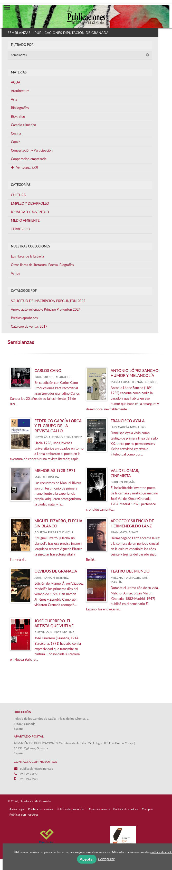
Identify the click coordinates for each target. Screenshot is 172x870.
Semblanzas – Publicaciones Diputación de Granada (58, 33)
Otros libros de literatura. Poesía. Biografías (42, 265)
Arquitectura (20, 91)
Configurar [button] (106, 859)
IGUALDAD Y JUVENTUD (30, 212)
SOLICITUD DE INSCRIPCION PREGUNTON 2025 (48, 301)
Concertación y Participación (32, 150)
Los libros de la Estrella (27, 256)
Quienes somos (99, 809)
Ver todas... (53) (24, 167)
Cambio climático (23, 125)
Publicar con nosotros (24, 814)
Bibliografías (20, 108)
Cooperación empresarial (29, 159)
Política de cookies (40, 809)
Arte (14, 99)
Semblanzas (80, 55)
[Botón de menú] (9, 7)
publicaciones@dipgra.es (36, 768)
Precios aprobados (24, 318)
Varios (15, 273)
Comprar (148, 809)
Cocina (16, 133)
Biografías (18, 116)
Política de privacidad (71, 809)
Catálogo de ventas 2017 (29, 326)
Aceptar (87, 859)
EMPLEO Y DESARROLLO (30, 203)
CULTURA (18, 195)
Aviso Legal (17, 809)
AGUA (15, 82)
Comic (15, 142)
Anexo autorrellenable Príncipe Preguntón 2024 (46, 309)
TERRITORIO (20, 229)
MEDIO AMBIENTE (25, 220)
